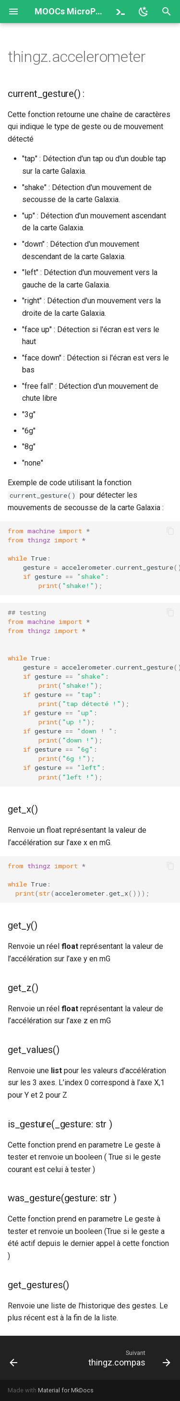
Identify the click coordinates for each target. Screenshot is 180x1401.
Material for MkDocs (66, 1390)
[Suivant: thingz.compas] (128, 1358)
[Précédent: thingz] (13, 1358)
